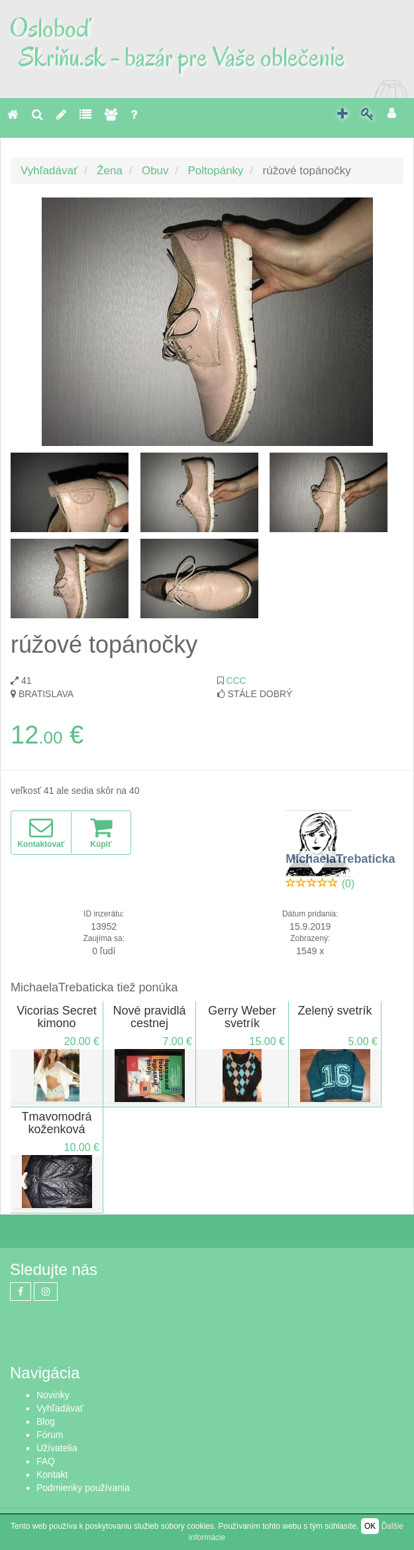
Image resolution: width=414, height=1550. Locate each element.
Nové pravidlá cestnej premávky (149, 1024)
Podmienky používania (83, 1487)
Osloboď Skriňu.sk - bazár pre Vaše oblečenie (177, 42)
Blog (45, 1421)
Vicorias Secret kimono (57, 1017)
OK (370, 1526)
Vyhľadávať (49, 170)
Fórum (49, 1434)
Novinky (53, 1395)
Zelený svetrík (334, 1010)
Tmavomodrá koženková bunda (56, 1130)
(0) (348, 883)
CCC (236, 680)
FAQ (45, 1461)
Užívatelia (56, 1448)
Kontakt (52, 1474)
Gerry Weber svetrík (242, 1017)
